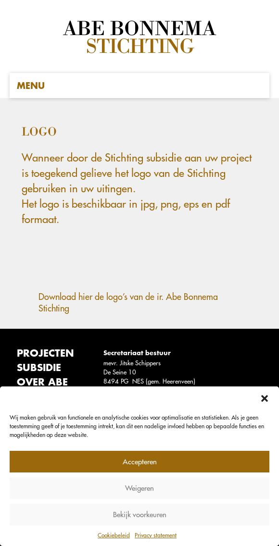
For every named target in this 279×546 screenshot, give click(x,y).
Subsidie (39, 367)
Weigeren (139, 488)
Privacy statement (156, 535)
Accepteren (140, 461)
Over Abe (42, 381)
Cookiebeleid (114, 535)
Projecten (45, 353)
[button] (264, 398)
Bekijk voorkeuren (139, 514)
